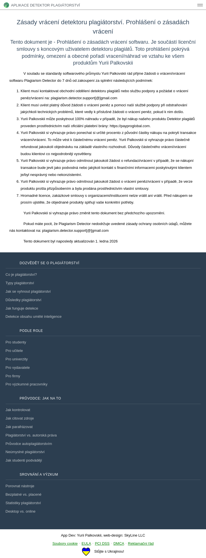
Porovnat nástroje (20, 486)
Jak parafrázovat (19, 427)
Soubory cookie (65, 543)
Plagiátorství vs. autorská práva (31, 435)
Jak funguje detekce (22, 308)
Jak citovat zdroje (20, 418)
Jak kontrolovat (18, 410)
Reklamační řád (141, 543)
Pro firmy (13, 376)
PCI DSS (102, 543)
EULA (86, 543)
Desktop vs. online (21, 511)
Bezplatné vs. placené (23, 494)
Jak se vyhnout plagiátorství (28, 291)
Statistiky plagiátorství (23, 503)
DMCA (118, 543)
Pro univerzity (17, 359)
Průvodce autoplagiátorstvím (29, 444)
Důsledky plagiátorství (23, 300)
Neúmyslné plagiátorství (25, 452)
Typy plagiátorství (20, 283)
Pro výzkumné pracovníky (27, 384)
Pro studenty (16, 342)
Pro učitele (14, 351)
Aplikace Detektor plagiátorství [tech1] (42, 5)
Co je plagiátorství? (21, 274)
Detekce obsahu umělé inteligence (34, 316)
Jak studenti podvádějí (24, 460)
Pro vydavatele (18, 367)
